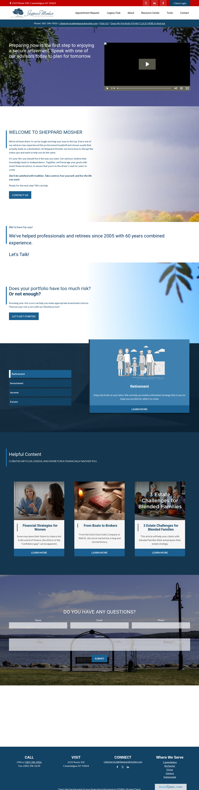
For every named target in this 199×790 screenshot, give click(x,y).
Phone (161, 620)
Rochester (169, 765)
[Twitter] (146, 3)
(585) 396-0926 (33, 762)
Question (99, 636)
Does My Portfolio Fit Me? (138, 23)
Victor (169, 769)
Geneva (170, 773)
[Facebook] (163, 3)
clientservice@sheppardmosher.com (78, 23)
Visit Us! (104, 23)
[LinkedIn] (154, 3)
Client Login (180, 3)
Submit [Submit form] (99, 658)
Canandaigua (170, 762)
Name (38, 620)
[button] (87, 13)
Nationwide (170, 776)
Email (99, 620)
